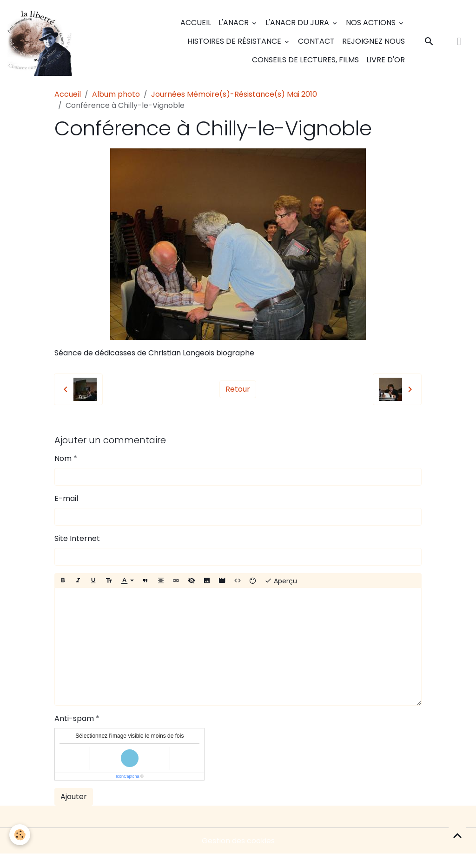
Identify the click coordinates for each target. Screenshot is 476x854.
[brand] (41, 41)
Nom (63, 458)
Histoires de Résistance (235, 41)
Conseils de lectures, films (305, 59)
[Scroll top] (457, 835)
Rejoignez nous (373, 41)
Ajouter (73, 796)
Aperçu (280, 581)
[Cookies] (19, 834)
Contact (316, 41)
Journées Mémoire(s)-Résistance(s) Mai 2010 (234, 94)
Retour (237, 389)
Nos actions (371, 22)
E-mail (66, 498)
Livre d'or (385, 59)
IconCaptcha (127, 776)
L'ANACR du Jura (298, 22)
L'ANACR (234, 22)
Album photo (116, 94)
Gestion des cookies (238, 840)
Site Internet (77, 538)
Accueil (195, 22)
